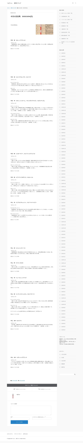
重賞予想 (63, 367)
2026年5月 (63, 53)
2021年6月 (63, 240)
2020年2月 (63, 291)
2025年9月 (63, 78)
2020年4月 (63, 285)
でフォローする (20, 389)
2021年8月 (63, 234)
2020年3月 (63, 288)
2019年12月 (63, 298)
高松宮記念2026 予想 (65, 32)
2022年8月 (63, 196)
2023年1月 (63, 180)
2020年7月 (63, 275)
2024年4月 (63, 132)
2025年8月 (63, 81)
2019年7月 (63, 313)
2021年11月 (63, 224)
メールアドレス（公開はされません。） (38, 419)
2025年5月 (63, 91)
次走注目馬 (63, 360)
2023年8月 (63, 158)
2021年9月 (63, 231)
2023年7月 (63, 161)
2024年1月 (63, 142)
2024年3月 (63, 135)
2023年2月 (63, 177)
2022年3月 (63, 212)
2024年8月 (63, 119)
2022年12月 (63, 183)
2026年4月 (63, 56)
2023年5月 (63, 167)
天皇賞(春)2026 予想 (65, 16)
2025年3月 (63, 97)
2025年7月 (63, 84)
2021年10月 (63, 228)
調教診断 (63, 363)
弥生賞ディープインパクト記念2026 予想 (68, 42)
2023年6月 (63, 164)
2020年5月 (63, 282)
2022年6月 (63, 202)
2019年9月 (63, 307)
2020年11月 (63, 263)
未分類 (62, 357)
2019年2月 (63, 329)
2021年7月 (63, 237)
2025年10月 (63, 75)
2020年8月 (63, 272)
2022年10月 (63, 189)
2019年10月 (63, 304)
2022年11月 (63, 186)
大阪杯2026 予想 (64, 29)
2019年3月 (63, 326)
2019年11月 (63, 301)
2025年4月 (63, 94)
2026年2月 (63, 62)
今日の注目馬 (14, 380)
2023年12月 (63, 145)
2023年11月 (63, 148)
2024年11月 (63, 110)
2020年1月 (63, 294)
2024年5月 (63, 129)
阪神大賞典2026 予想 (65, 35)
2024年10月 (63, 113)
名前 (11, 419)
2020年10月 (63, 266)
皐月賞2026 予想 (64, 22)
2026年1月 (63, 65)
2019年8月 (63, 310)
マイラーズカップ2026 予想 (66, 19)
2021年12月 (63, 221)
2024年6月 (63, 126)
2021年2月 (63, 253)
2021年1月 (63, 256)
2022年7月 (63, 199)
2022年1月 (63, 218)
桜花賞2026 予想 (64, 25)
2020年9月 (63, 269)
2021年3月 (63, 250)
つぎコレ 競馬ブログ (14, 3)
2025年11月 (63, 72)
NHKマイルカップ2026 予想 (66, 13)
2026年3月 (63, 59)
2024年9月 (63, 116)
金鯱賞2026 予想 (64, 38)
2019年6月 (63, 317)
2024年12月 (63, 107)
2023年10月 (63, 151)
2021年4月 (63, 247)
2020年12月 (63, 259)
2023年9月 (63, 154)
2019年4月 (63, 323)
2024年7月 (63, 123)
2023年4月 (63, 170)
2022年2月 (63, 215)
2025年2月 (63, 100)
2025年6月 (63, 88)
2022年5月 (63, 205)
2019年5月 (63, 320)
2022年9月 (63, 193)
